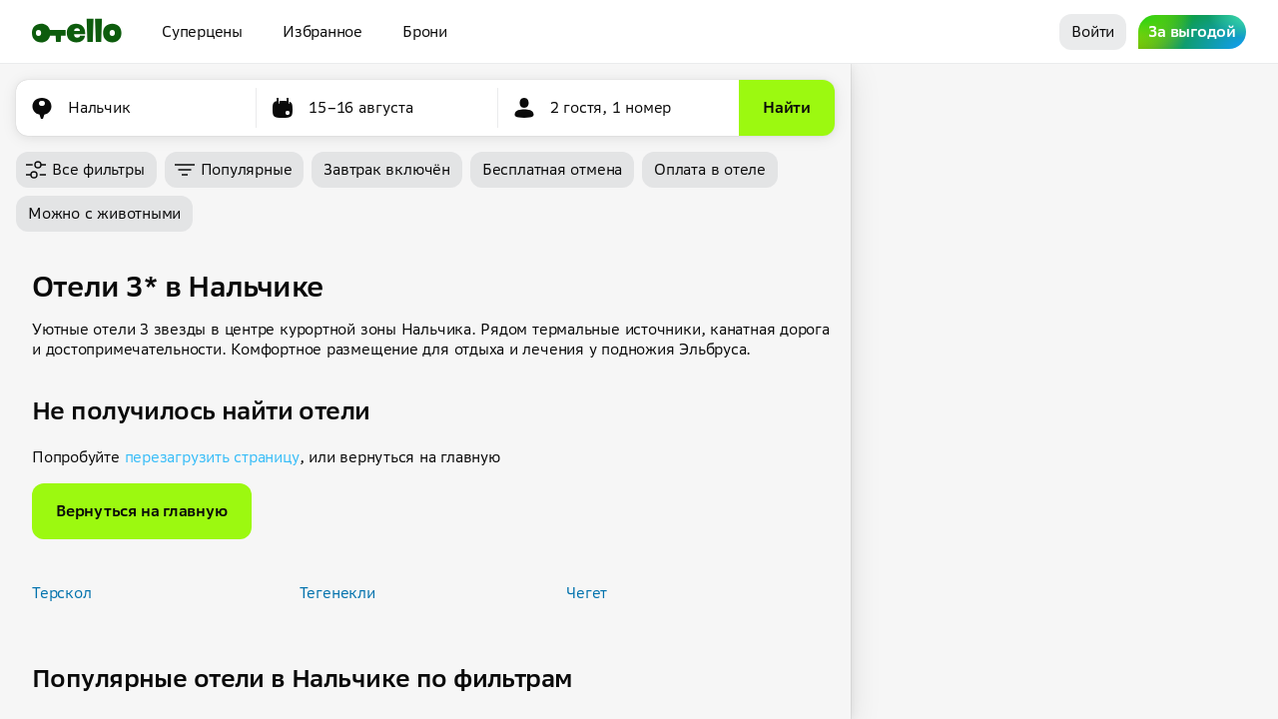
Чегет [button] (586, 592)
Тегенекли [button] (337, 592)
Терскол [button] (61, 592)
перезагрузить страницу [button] (212, 456)
